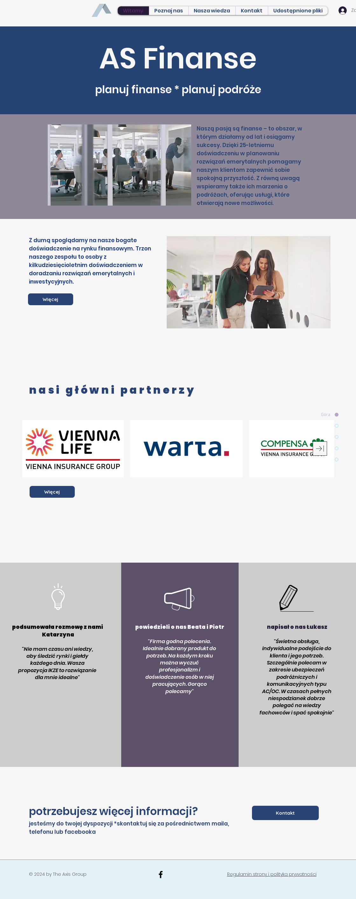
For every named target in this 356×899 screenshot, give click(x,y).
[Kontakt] (285, 813)
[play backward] (30, 448)
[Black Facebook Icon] (160, 874)
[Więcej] (50, 299)
